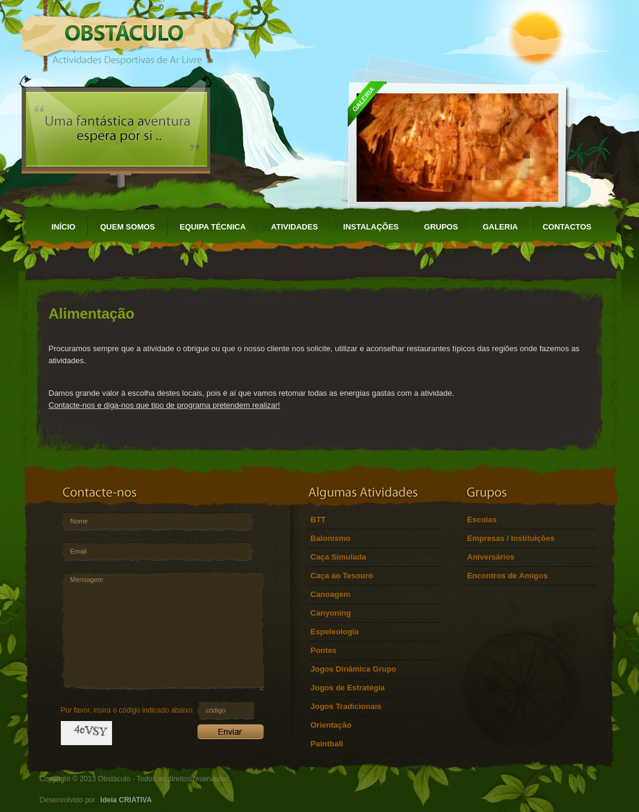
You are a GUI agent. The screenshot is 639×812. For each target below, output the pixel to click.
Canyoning (331, 612)
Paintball (327, 743)
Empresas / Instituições (511, 538)
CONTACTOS (567, 226)
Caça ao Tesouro (342, 575)
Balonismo (331, 538)
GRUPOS (441, 226)
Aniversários (491, 556)
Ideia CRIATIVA (126, 800)
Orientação (331, 724)
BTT (318, 519)
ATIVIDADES (294, 226)
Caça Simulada (339, 556)
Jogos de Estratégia (348, 687)
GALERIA (500, 226)
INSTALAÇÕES (371, 226)
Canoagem (331, 594)
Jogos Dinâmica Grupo (353, 668)
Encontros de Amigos (507, 575)
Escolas (482, 519)
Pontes (324, 650)
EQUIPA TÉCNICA (212, 226)
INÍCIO (64, 226)
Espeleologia (335, 631)
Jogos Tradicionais (346, 706)
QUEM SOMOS (127, 226)
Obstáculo (128, 36)
